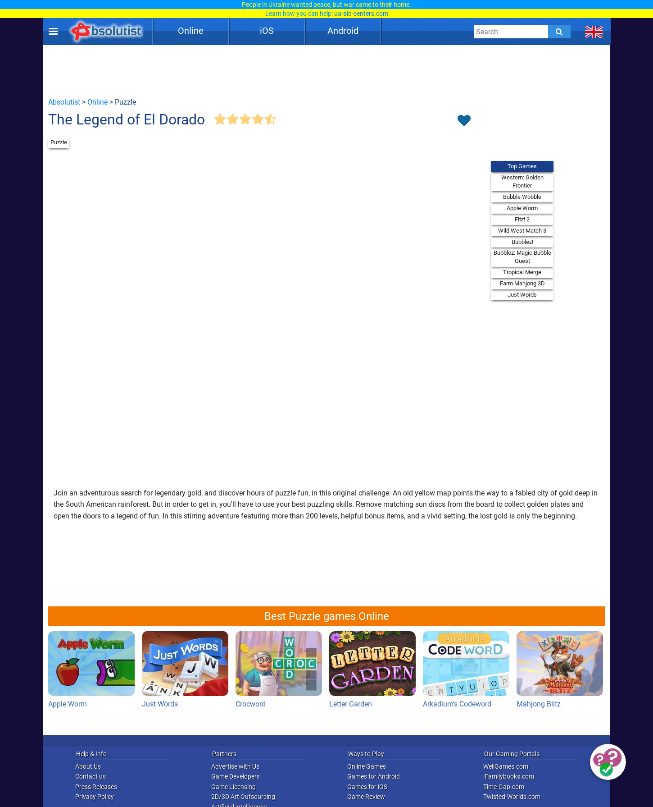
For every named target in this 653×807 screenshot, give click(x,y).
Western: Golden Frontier (522, 181)
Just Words (522, 294)
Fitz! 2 (522, 219)
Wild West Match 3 (522, 230)
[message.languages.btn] (594, 31)
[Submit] (559, 31)
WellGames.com (505, 766)
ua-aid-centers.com (361, 13)
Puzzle (58, 142)
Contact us (90, 776)
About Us (88, 766)
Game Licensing (233, 786)
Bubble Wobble (522, 196)
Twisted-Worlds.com (511, 796)
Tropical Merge (522, 272)
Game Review (366, 796)
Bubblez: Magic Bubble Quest (522, 256)
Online (191, 30)
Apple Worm (522, 208)
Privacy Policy (94, 796)
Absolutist (64, 102)
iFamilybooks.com (508, 776)
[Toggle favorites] (464, 121)
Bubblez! (522, 241)
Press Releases (96, 786)
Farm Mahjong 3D (522, 283)
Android (342, 30)
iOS (267, 30)
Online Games (366, 766)
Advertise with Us (235, 766)
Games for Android (373, 776)
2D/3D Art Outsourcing (243, 796)
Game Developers (235, 776)
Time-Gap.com (503, 786)
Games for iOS (367, 786)
